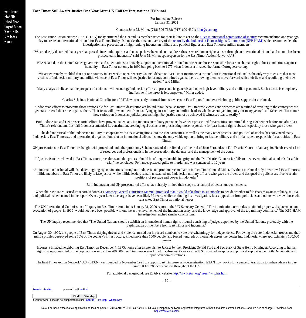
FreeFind (82, 289)
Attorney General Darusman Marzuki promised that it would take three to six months (162, 192)
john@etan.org (207, 29)
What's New (115, 299)
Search (90, 299)
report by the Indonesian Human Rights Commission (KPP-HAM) (218, 40)
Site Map (102, 299)
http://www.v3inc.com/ (166, 311)
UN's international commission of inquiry (228, 37)
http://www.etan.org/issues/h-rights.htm (199, 273)
